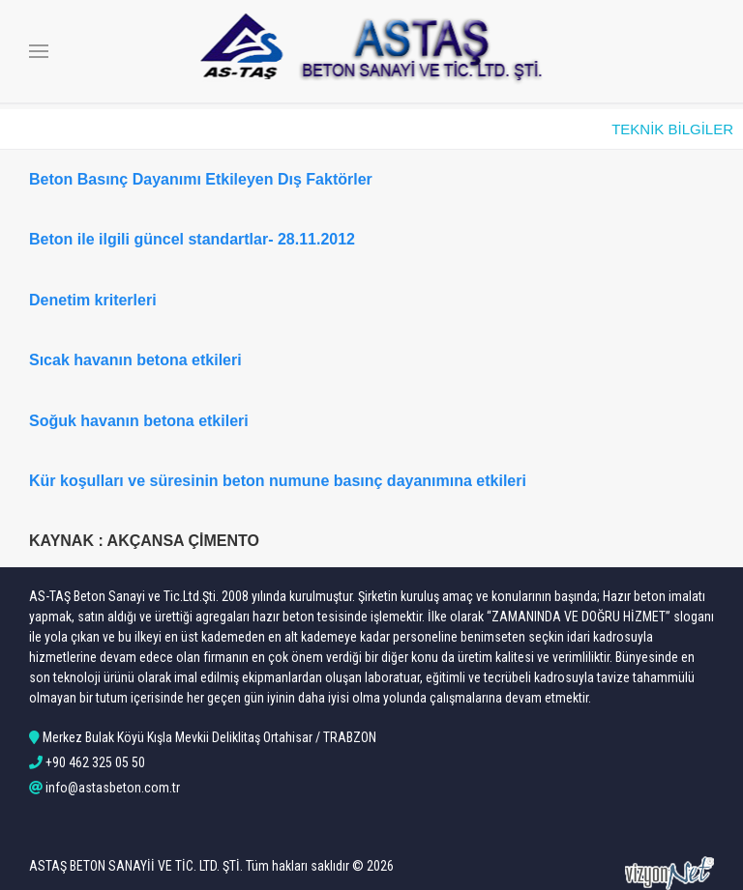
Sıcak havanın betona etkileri (135, 360)
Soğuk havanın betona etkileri (139, 421)
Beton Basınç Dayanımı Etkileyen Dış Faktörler (200, 179)
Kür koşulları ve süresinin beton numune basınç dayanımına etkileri (277, 481)
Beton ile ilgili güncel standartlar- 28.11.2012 (192, 239)
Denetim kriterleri (93, 300)
